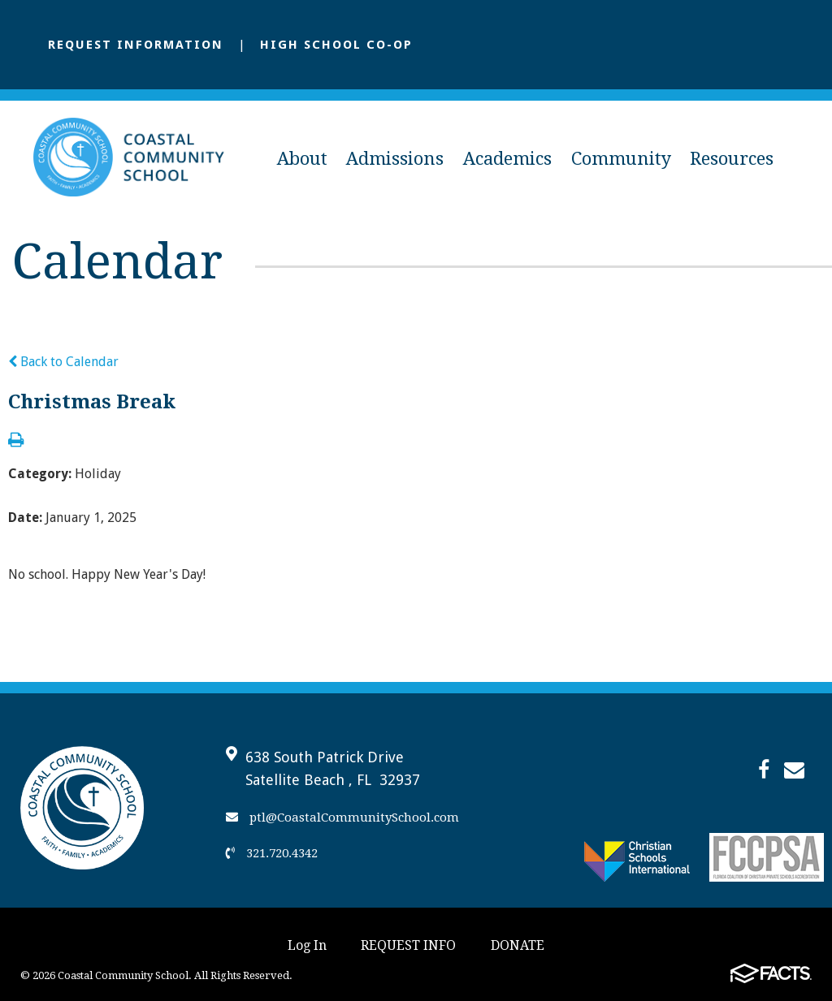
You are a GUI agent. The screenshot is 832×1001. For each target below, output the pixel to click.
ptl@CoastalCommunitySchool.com (342, 817)
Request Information (135, 44)
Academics (507, 159)
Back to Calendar (63, 361)
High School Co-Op (336, 44)
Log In (307, 945)
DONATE (517, 945)
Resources (732, 159)
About (302, 159)
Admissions (395, 159)
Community (621, 159)
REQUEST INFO (408, 945)
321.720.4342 (272, 853)
